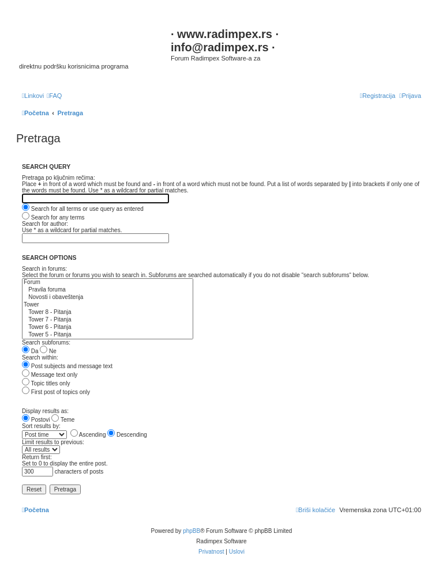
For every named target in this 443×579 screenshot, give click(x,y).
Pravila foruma (107, 290)
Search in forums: (44, 269)
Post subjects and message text (67, 366)
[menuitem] (54, 96)
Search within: (40, 357)
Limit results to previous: (53, 442)
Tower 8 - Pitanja (107, 312)
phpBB (191, 531)
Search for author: (45, 224)
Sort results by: (41, 426)
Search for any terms (53, 217)
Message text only (49, 375)
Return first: (37, 457)
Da (30, 351)
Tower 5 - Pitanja (107, 335)
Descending (127, 435)
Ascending (88, 435)
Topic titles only (46, 383)
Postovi (36, 420)
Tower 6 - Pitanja (107, 327)
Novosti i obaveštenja (107, 297)
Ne (48, 351)
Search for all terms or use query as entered (83, 209)
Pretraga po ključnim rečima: (58, 178)
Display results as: (45, 411)
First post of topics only (56, 392)
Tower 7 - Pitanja (107, 320)
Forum (107, 282)
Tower (107, 305)
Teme (62, 420)
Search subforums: (46, 342)
